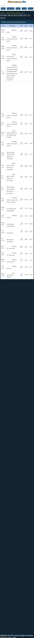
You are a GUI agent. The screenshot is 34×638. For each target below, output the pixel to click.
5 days (18, 9)
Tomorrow (10, 9)
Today (3, 9)
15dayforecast (17, 1)
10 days (31, 9)
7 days (24, 9)
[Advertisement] (17, 96)
